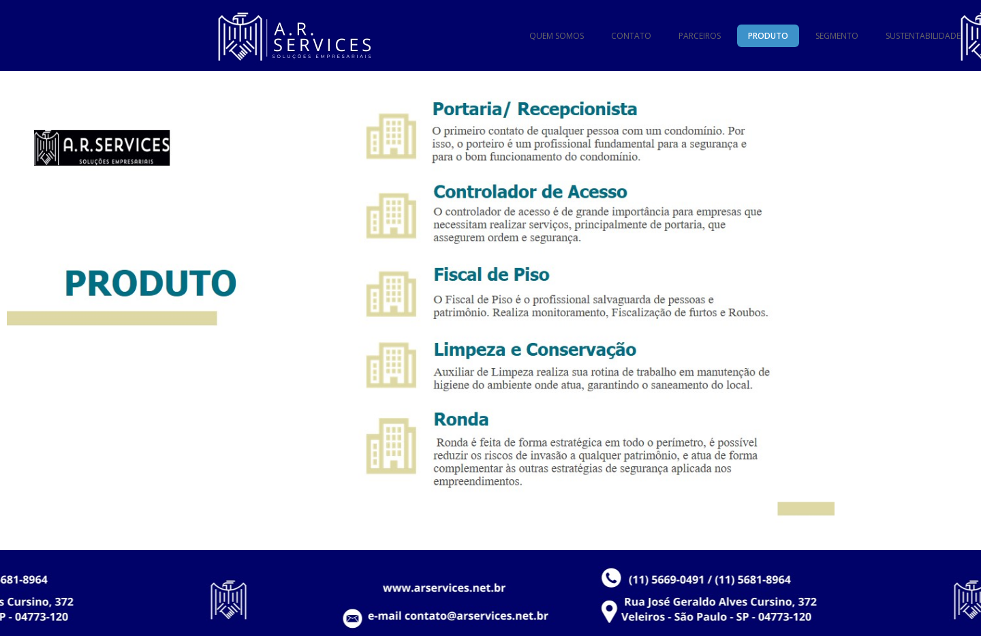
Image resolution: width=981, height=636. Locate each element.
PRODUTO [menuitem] (768, 36)
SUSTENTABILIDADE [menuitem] (923, 36)
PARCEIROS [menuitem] (700, 36)
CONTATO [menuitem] (631, 36)
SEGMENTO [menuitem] (836, 36)
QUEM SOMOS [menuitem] (556, 36)
